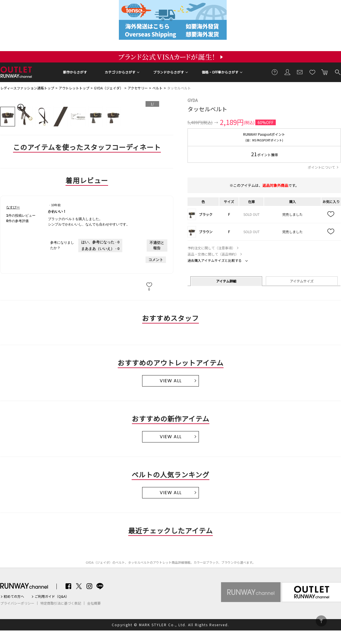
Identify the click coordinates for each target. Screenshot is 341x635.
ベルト (157, 87)
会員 (287, 71)
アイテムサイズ (301, 281)
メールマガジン (299, 71)
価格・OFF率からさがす (220, 72)
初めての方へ (14, 596)
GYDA (193, 100)
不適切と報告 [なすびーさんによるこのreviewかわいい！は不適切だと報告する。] (157, 245)
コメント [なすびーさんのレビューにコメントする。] (155, 260)
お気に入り (312, 71)
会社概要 (94, 603)
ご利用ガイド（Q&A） (52, 596)
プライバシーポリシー (17, 603)
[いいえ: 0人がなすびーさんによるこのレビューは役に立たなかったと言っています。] (100, 248)
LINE (99, 586)
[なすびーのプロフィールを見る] (13, 207)
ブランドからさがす (168, 72)
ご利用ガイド (274, 71)
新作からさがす (75, 72)
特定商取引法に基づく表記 (60, 603)
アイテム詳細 (226, 281)
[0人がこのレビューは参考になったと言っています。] (100, 242)
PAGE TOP (321, 620)
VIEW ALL (171, 380)
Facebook (68, 586)
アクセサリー (138, 87)
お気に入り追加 (331, 214)
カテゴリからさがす (120, 72)
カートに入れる (324, 71)
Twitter (78, 586)
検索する (337, 71)
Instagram (89, 586)
